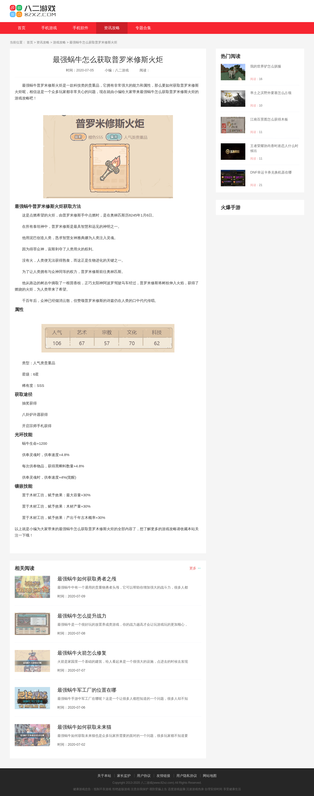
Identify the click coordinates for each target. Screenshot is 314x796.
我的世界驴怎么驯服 (265, 66)
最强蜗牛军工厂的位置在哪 (86, 690)
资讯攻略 (112, 28)
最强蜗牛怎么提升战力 (81, 616)
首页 (22, 28)
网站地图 (210, 775)
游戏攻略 (59, 42)
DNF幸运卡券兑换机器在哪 (271, 172)
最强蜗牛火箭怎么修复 (81, 653)
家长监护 (124, 775)
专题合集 (143, 28)
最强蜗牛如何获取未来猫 (84, 727)
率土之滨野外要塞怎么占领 (270, 93)
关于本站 (104, 775)
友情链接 (163, 775)
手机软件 (80, 28)
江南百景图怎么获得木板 (269, 119)
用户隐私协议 (186, 775)
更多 (194, 568)
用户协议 (144, 775)
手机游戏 (49, 28)
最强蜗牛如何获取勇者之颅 (86, 578)
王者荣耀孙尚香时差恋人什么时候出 (274, 148)
